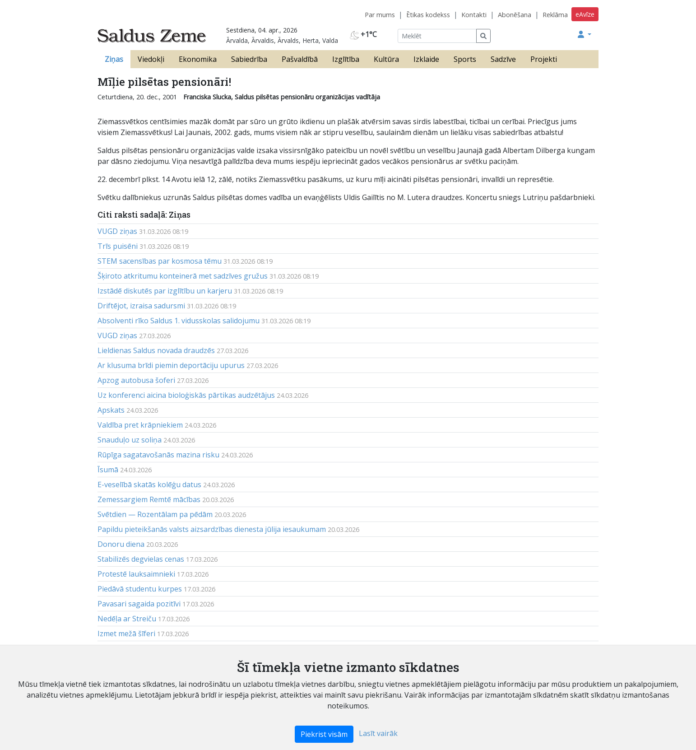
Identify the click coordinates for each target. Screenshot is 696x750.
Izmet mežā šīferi (126, 633)
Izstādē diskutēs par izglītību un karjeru (164, 291)
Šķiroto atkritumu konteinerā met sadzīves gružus (182, 276)
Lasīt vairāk (378, 733)
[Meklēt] (437, 36)
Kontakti (474, 14)
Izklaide (426, 59)
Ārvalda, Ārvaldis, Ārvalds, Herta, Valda (282, 40)
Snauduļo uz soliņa (129, 440)
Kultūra (386, 59)
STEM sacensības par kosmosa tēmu (159, 261)
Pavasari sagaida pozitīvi (139, 604)
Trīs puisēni (117, 246)
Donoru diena (120, 544)
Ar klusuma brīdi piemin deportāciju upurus (171, 365)
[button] (585, 34)
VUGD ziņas (117, 231)
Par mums (380, 14)
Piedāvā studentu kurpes (139, 589)
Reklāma (555, 14)
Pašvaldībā (300, 59)
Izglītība (345, 59)
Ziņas (114, 59)
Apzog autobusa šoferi (136, 380)
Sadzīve (503, 59)
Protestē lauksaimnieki (136, 574)
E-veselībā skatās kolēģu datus (149, 484)
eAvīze (584, 14)
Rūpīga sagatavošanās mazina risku (158, 455)
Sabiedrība (249, 59)
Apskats (111, 410)
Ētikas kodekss (428, 14)
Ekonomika (198, 59)
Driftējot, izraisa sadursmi (141, 306)
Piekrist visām (324, 734)
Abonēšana (514, 14)
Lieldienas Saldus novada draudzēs (156, 350)
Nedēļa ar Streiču (126, 619)
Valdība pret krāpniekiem (140, 425)
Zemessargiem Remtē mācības (148, 499)
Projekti (543, 59)
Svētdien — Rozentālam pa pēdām (155, 514)
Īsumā (107, 470)
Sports (465, 59)
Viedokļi (151, 59)
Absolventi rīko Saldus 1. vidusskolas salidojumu (178, 321)
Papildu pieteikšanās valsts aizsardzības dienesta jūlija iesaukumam (211, 529)
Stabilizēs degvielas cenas (140, 559)
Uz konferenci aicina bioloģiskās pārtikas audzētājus (186, 395)
